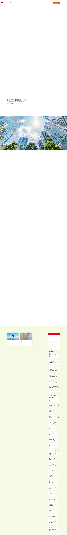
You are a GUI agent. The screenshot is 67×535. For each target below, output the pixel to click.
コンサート (50, 440)
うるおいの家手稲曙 (57, 405)
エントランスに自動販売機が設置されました (54, 422)
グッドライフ (50, 433)
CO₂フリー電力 (51, 371)
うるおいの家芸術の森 (51, 411)
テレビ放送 (50, 475)
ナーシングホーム (51, 476)
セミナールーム (51, 459)
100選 (54, 357)
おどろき (50, 423)
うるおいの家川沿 (51, 405)
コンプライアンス (55, 440)
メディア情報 (52, 342)
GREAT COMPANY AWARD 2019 (53, 376)
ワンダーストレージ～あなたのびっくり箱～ (54, 534)
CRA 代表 (55, 371)
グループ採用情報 (56, 438)
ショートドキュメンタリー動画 (52, 453)
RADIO (50, 387)
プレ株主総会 (50, 504)
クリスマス (56, 434)
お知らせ (51, 338)
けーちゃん (50, 439)
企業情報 (27, 2)
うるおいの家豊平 (56, 412)
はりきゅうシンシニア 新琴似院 (52, 489)
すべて (51, 335)
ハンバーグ (56, 492)
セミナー (55, 458)
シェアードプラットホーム (55, 444)
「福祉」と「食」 (51, 353)
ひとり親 (55, 495)
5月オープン (50, 365)
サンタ (50, 444)
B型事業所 (57, 370)
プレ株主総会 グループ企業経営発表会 (53, 505)
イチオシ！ (57, 401)
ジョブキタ (50, 454)
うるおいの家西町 (51, 412)
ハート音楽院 (50, 483)
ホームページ (50, 509)
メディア (50, 516)
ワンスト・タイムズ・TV (52, 531)
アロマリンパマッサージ (51, 401)
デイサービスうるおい (56, 464)
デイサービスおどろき (51, 469)
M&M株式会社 (55, 382)
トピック (51, 340)
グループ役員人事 (51, 438)
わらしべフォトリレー (51, 530)
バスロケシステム (57, 487)
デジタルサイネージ (51, 471)
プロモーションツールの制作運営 (52, 506)
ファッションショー (51, 498)
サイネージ (50, 441)
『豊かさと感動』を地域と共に (52, 354)
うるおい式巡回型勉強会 (51, 416)
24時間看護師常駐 (51, 362)
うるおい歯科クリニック (51, 417)
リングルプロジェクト (51, 523)
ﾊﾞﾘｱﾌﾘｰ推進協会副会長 (51, 488)
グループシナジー (51, 435)
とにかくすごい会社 (55, 475)
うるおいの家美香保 (51, 410)
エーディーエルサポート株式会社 (52, 418)
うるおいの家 (50, 404)
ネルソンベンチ (55, 481)
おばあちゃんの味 (55, 423)
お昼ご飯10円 (50, 428)
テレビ (56, 471)
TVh (49, 394)
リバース (55, 521)
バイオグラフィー (55, 483)
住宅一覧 (38, 2)
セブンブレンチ (51, 458)
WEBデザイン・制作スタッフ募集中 (53, 395)
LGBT (50, 381)
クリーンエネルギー (51, 434)
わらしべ (50, 529)
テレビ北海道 (50, 472)
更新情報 (51, 347)
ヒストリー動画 (51, 493)
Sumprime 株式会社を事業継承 (52, 388)
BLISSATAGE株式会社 (51, 369)
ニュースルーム (43, 2)
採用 (50, 344)
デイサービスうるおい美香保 (52, 466)
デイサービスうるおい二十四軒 (52, 465)
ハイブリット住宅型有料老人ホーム (53, 486)
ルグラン (56, 523)
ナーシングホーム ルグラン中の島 (53, 477)
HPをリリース (53, 377)
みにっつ (50, 515)
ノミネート (54, 482)
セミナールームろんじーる (52, 460)
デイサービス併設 (51, 470)
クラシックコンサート (56, 433)
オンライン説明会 (55, 427)
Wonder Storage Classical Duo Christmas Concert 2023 (53, 397)
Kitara (56, 380)
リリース (55, 522)
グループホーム (56, 435)
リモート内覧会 (51, 522)
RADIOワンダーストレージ (56, 387)
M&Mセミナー (50, 382)
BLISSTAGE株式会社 (51, 370)
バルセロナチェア (51, 492)
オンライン (50, 427)
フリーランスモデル (51, 500)
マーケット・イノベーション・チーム (53, 511)
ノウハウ (50, 482)
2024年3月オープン (51, 361)
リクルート (50, 2)
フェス (50, 499)
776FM (54, 365)
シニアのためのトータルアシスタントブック (54, 446)
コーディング (54, 439)
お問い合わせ (63, 2)
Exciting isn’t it (51, 374)
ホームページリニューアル (52, 510)
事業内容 (32, 2)
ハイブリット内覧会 (51, 487)
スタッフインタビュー (55, 454)
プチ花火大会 (53, 499)
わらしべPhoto (54, 529)
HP (49, 377)
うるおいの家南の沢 (56, 404)
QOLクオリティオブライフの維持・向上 (53, 386)
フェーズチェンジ (57, 498)
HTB (56, 377)
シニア (50, 445)
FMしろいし (50, 375)
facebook (55, 374)
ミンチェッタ (54, 515)
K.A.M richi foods (51, 380)
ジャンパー (50, 452)
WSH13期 (50, 398)
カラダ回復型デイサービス (52, 429)
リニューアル (50, 521)
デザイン (56, 470)
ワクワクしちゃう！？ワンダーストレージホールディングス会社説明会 (54, 527)
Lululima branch (54, 381)
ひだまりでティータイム (51, 494)
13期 (57, 357)
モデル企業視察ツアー (55, 516)
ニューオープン (51, 481)
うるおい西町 (57, 417)
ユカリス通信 (50, 517)
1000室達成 (50, 357)
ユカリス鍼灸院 (55, 517)
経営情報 (51, 349)
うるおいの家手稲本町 (51, 406)
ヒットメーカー (51, 495)
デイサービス (50, 464)
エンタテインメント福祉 (51, 421)
